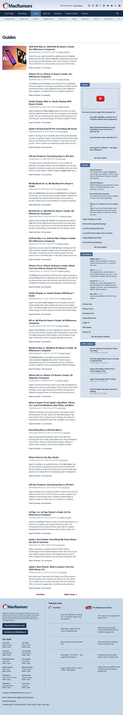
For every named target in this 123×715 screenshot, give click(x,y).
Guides (36, 13)
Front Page (9, 13)
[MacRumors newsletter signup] (119, 5)
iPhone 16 (38, 278)
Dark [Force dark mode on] (47, 704)
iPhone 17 (48, 84)
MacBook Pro (62, 193)
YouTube (56, 608)
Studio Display (48, 111)
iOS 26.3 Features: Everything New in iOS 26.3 (51, 485)
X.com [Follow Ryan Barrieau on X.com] (28, 679)
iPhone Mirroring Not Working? (94, 224)
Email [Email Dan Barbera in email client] (4, 679)
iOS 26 (96, 19)
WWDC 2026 (94, 259)
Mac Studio (67, 464)
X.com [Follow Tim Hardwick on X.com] (28, 663)
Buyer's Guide (71, 13)
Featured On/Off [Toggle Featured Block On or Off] (8, 704)
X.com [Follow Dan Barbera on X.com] (9, 679)
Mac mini (93, 294)
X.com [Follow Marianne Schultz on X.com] (28, 671)
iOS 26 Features (96, 170)
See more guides (100, 247)
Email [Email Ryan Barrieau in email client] (23, 679)
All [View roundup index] (119, 19)
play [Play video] (100, 98)
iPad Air (72, 56)
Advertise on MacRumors (15, 632)
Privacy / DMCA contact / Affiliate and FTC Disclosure (18, 697)
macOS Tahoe (109, 19)
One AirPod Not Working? (92, 242)
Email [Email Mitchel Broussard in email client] (4, 663)
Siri (60, 166)
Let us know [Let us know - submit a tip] (77, 6)
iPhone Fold (24, 19)
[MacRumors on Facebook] (97, 5)
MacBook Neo (48, 19)
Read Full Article (34, 68)
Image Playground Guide (92, 238)
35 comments (46, 588)
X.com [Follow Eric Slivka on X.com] (28, 646)
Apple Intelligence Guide (92, 219)
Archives (40, 594)
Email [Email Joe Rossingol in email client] (23, 655)
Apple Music (66, 171)
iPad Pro (32, 223)
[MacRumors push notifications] (112, 5)
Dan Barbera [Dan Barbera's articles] (6, 675)
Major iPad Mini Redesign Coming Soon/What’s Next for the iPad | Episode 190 (102, 129)
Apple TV (86, 323)
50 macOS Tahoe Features (99, 194)
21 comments (46, 68)
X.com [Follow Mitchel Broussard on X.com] (9, 663)
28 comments (46, 342)
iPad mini (55, 59)
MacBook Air (40, 193)
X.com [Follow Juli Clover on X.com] (9, 655)
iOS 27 (36, 19)
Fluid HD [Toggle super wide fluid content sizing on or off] (33, 704)
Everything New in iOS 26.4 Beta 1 (45, 430)
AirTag (74, 19)
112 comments (47, 424)
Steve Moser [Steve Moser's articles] (6, 683)
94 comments (46, 314)
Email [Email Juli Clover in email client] (4, 655)
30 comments (46, 232)
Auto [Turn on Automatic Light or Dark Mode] (39, 704)
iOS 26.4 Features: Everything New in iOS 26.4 (51, 156)
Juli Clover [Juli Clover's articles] (5, 651)
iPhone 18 (85, 19)
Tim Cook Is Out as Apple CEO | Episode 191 (98, 112)
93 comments (46, 122)
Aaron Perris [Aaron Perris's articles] (26, 683)
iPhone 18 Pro (10, 19)
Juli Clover (64, 131)
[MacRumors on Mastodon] (104, 5)
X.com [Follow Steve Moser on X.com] (9, 687)
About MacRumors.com (14, 625)
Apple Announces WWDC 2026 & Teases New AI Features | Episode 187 (109, 669)
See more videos (100, 158)
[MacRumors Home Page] (17, 5)
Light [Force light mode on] (43, 704)
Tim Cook (60, 415)
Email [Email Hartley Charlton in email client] (4, 671)
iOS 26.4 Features (96, 183)
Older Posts (71, 594)
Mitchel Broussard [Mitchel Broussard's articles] (8, 659)
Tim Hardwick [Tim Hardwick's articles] (26, 659)
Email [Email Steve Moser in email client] (4, 687)
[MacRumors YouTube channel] (108, 5)
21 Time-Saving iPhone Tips (93, 228)
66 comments (46, 503)
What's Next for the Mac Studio (44, 457)
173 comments (47, 175)
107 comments (47, 561)
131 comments (47, 476)
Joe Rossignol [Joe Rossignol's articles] (26, 651)
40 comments (46, 287)
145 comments (47, 147)
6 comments (46, 95)
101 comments (47, 369)
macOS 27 (94, 281)
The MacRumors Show (102, 608)
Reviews (58, 13)
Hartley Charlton (64, 52)
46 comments (46, 259)
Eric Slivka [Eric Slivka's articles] (25, 643)
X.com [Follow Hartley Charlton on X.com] (9, 671)
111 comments (47, 448)
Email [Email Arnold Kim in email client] (4, 646)
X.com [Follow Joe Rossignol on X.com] (28, 655)
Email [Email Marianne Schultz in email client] (23, 671)
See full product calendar (100, 337)
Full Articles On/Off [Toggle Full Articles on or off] (20, 704)
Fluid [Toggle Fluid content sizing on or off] (28, 704)
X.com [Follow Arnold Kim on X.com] (9, 646)
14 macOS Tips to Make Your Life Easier (98, 233)
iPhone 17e (63, 19)
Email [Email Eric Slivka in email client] (23, 646)
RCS (69, 444)
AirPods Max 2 (57, 248)
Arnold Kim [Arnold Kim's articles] (5, 643)
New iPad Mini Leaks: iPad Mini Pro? (103, 137)
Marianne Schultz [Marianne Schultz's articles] (27, 667)
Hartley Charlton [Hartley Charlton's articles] (7, 667)
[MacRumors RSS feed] (115, 5)
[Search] (118, 13)
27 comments (46, 396)
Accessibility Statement (9, 701)
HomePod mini (88, 313)
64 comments (46, 533)
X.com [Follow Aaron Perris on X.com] (28, 687)
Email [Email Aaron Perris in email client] (23, 687)
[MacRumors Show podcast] (89, 5)
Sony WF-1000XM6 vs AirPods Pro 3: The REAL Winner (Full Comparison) (71, 617)
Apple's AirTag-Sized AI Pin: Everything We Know (53, 129)
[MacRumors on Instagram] (93, 5)
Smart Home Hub (89, 318)
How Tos (46, 13)
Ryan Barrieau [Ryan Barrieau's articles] (26, 675)
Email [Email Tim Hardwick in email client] (23, 663)
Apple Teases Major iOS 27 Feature (103, 379)
